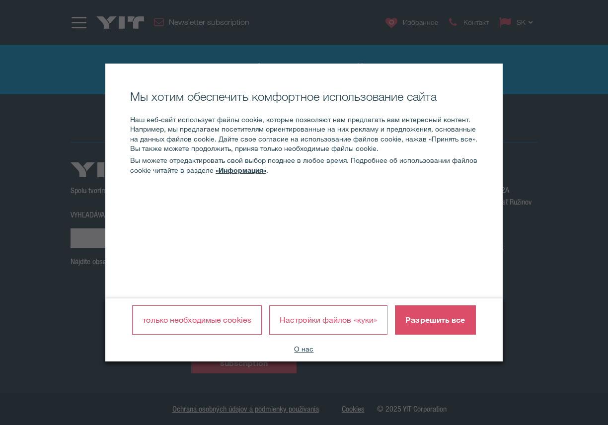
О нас (303, 349)
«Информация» (241, 170)
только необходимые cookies (197, 320)
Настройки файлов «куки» (328, 320)
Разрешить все (435, 320)
